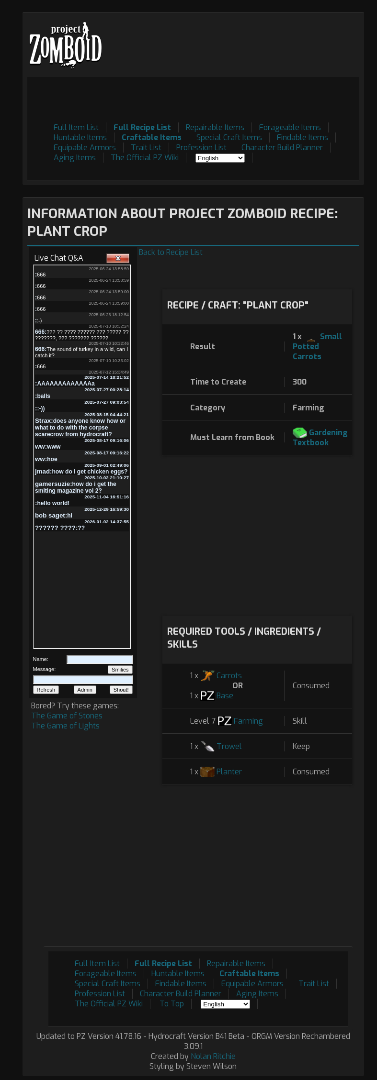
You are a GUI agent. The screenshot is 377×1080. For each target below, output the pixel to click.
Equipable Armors (85, 148)
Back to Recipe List (171, 252)
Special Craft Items (229, 137)
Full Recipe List (142, 127)
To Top (172, 1004)
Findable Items (302, 137)
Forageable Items (290, 127)
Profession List (201, 148)
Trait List (146, 148)
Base (225, 696)
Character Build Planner (282, 148)
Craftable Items (152, 137)
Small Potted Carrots (317, 346)
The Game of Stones (67, 716)
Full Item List (76, 127)
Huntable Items (80, 137)
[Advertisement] (185, 98)
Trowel (229, 746)
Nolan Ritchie (213, 1056)
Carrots (229, 676)
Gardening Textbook (320, 438)
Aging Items (75, 158)
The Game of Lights (65, 726)
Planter (229, 772)
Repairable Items (215, 127)
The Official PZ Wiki (145, 158)
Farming (248, 721)
